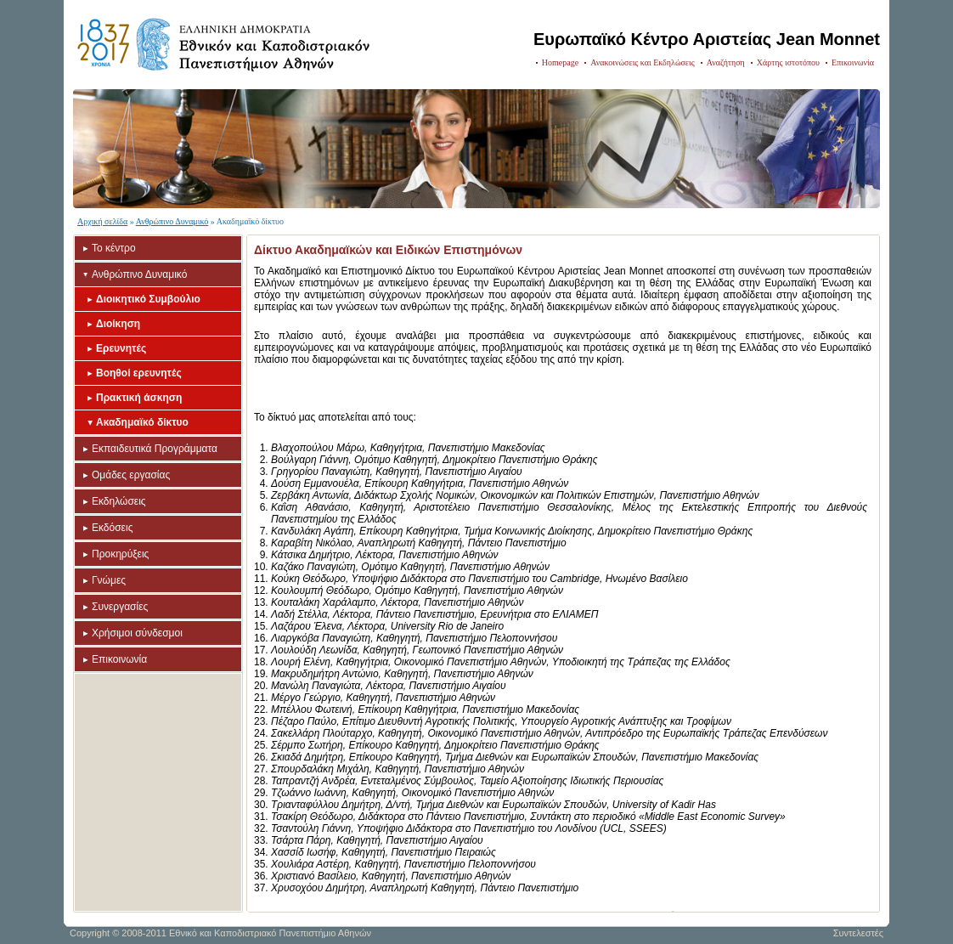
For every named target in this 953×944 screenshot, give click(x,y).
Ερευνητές (121, 348)
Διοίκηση (118, 324)
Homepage (560, 62)
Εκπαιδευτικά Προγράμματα (154, 449)
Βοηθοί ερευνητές (139, 373)
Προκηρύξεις (120, 554)
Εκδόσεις (112, 528)
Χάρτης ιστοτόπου (788, 62)
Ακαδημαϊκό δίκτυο (142, 422)
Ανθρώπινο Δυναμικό (172, 221)
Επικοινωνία (853, 62)
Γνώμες (109, 580)
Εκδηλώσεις (119, 501)
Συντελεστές (858, 933)
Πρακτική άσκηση (139, 398)
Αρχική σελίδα (102, 221)
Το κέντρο (114, 248)
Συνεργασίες (120, 607)
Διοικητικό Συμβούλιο (148, 299)
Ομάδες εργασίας (131, 475)
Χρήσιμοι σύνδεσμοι (137, 633)
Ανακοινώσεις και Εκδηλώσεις (642, 62)
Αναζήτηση (726, 62)
